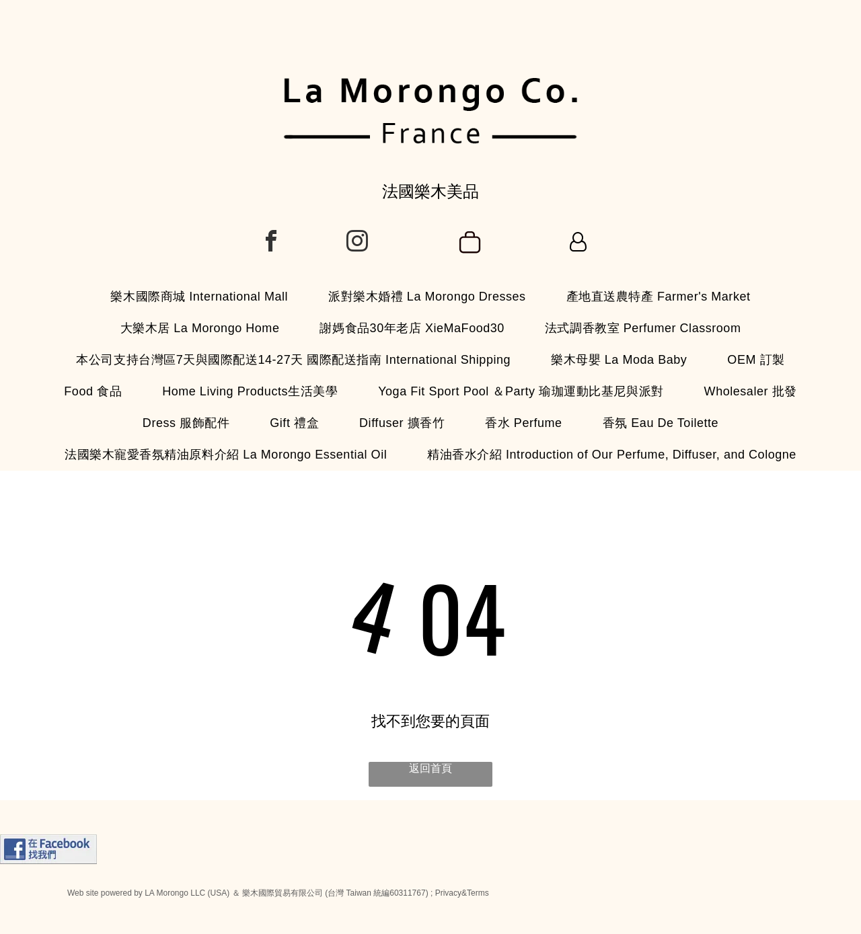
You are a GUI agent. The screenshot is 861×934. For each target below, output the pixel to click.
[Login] (578, 243)
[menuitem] (199, 297)
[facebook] (271, 243)
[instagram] (357, 243)
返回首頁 (430, 768)
